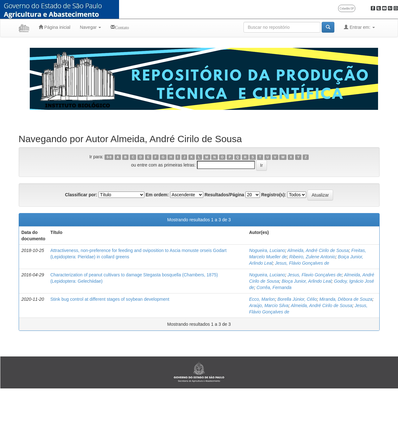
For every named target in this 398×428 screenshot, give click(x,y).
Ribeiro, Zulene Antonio (312, 256)
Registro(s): (273, 194)
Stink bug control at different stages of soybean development (109, 299)
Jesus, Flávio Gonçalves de (302, 263)
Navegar (90, 27)
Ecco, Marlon (262, 299)
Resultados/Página (224, 194)
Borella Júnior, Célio (297, 299)
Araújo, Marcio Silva (269, 305)
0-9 (109, 157)
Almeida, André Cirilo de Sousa (318, 250)
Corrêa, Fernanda (274, 287)
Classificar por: (81, 194)
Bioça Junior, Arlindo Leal (306, 281)
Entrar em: (359, 27)
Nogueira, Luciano (267, 250)
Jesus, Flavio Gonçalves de (314, 274)
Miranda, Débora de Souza (345, 299)
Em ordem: (157, 194)
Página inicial (54, 27)
